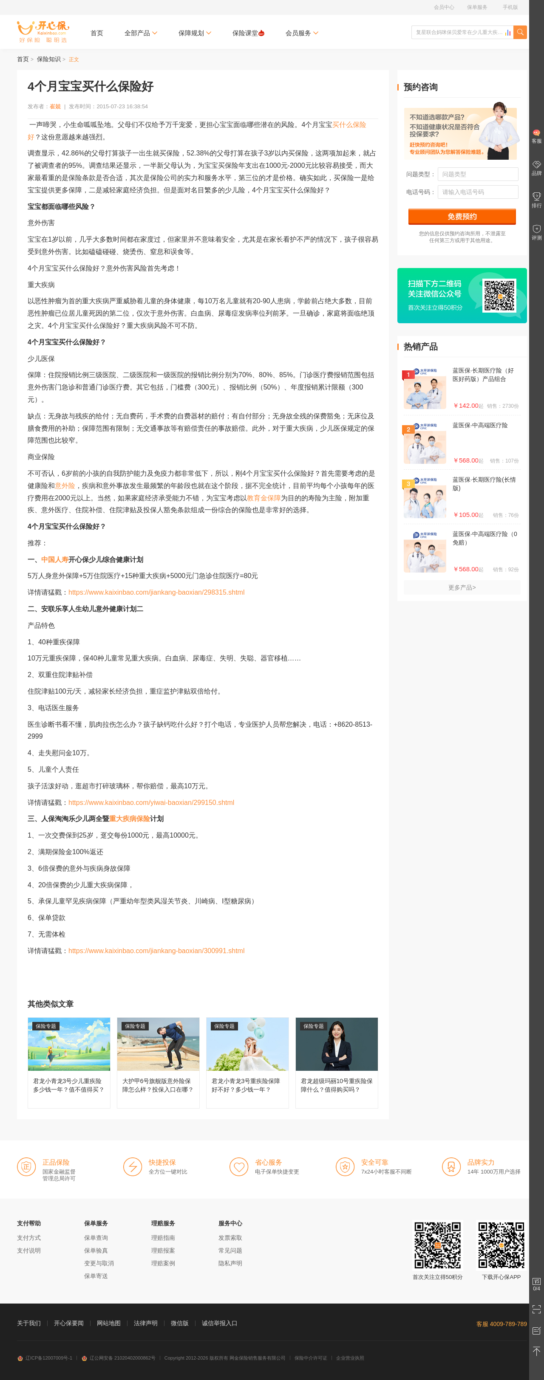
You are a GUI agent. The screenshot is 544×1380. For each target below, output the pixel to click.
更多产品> (462, 587)
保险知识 (49, 59)
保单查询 (96, 1237)
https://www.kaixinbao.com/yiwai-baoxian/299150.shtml (151, 802)
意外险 (65, 485)
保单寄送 (96, 1276)
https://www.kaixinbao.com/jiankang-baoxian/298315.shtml (156, 592)
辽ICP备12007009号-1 (44, 1357)
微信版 (180, 1323)
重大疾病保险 (129, 818)
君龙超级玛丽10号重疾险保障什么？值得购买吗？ (337, 1063)
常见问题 (230, 1250)
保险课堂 (248, 33)
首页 (97, 33)
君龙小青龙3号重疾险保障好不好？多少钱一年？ (248, 1063)
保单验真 (96, 1250)
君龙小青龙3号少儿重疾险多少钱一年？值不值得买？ (69, 1063)
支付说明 (29, 1250)
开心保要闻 (69, 1323)
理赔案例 (163, 1263)
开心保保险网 (43, 32)
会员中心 (444, 7)
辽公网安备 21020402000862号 (118, 1357)
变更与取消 (99, 1263)
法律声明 (146, 1323)
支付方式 (29, 1237)
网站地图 (109, 1323)
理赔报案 (163, 1250)
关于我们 (29, 1323)
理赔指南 (163, 1237)
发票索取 (230, 1237)
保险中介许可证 (311, 1357)
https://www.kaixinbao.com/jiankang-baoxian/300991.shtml (156, 950)
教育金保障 (264, 498)
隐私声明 (230, 1263)
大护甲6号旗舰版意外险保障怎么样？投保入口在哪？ (158, 1063)
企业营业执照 (350, 1357)
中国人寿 (54, 559)
